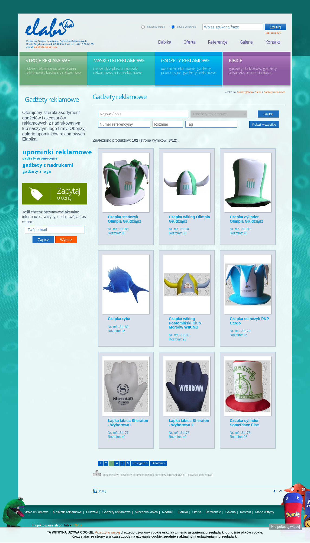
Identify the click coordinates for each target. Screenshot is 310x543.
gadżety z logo (36, 171)
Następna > (140, 463)
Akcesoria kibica (146, 512)
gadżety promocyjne (39, 158)
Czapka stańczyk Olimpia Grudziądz (124, 219)
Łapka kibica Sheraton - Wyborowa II (189, 422)
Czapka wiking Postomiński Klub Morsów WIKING (185, 323)
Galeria (230, 512)
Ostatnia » (158, 463)
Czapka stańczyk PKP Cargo (249, 321)
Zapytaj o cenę (54, 193)
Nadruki (167, 512)
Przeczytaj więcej (107, 532)
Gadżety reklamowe (274, 92)
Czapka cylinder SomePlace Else (244, 422)
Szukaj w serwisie (186, 26)
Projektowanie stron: (57, 525)
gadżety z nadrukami (47, 165)
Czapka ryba (119, 319)
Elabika (164, 42)
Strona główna (245, 92)
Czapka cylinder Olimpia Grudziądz (246, 219)
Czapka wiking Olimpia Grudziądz (189, 219)
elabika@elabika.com (46, 47)
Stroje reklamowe (36, 512)
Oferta (189, 42)
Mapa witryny (264, 512)
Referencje (217, 42)
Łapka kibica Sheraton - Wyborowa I (128, 422)
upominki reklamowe (57, 151)
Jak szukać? (273, 33)
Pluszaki (92, 512)
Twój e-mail (55, 223)
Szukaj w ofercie (156, 26)
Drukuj (99, 491)
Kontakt (272, 42)
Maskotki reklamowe (67, 512)
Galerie (246, 42)
